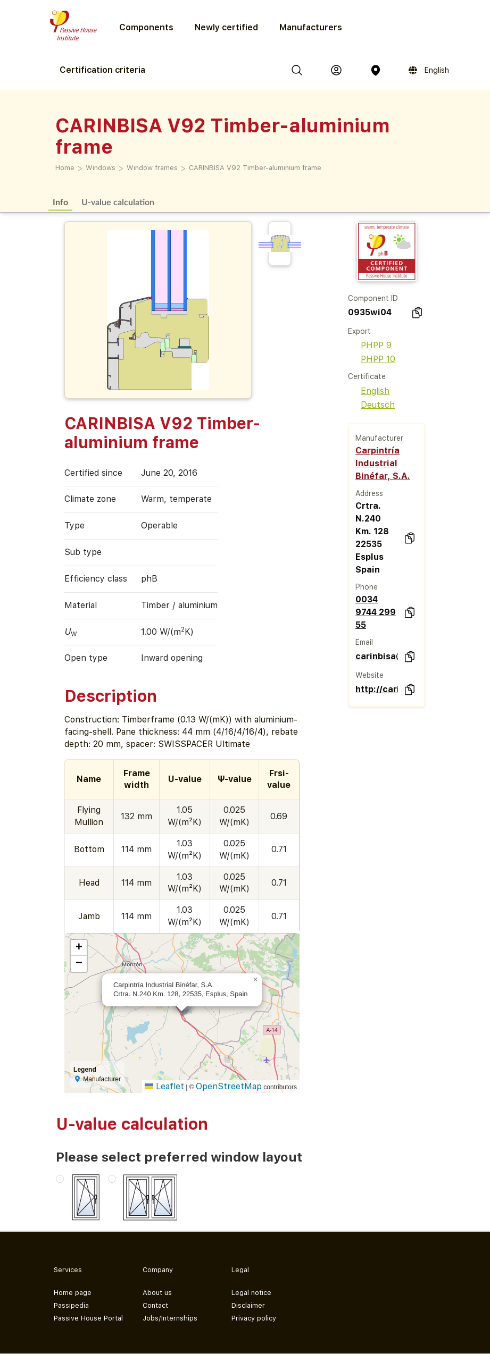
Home (64, 168)
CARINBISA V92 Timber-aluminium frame (255, 168)
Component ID (373, 298)
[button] (255, 979)
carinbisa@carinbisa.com (376, 656)
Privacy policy (253, 1318)
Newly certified (226, 27)
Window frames (152, 168)
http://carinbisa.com (376, 689)
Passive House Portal (88, 1318)
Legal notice (251, 1293)
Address (369, 493)
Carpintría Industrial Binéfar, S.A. (382, 463)
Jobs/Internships (170, 1318)
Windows (100, 168)
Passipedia (71, 1305)
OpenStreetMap (229, 1086)
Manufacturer (379, 438)
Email (364, 642)
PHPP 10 (371, 359)
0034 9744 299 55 (375, 612)
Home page (73, 1293)
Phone (366, 587)
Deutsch (371, 405)
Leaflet (164, 1086)
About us (157, 1293)
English (368, 391)
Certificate (367, 376)
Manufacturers (310, 27)
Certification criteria (102, 70)
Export (359, 331)
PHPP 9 (370, 345)
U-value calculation (117, 202)
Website (369, 675)
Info (60, 202)
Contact (155, 1305)
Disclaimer (248, 1305)
